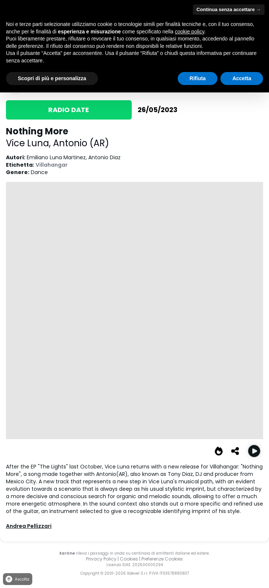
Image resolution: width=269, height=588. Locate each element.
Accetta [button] (241, 78)
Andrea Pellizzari (29, 526)
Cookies (129, 559)
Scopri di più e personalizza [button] (52, 78)
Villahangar (52, 165)
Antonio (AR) (81, 143)
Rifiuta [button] (198, 78)
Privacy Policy (101, 559)
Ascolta (16, 579)
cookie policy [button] (189, 32)
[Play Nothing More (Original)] (254, 451)
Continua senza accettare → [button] (229, 9)
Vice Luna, (29, 143)
